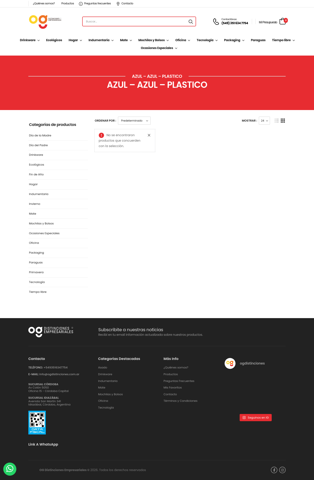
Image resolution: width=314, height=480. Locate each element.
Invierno (34, 204)
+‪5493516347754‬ (55, 367)
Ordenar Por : (105, 121)
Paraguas (258, 40)
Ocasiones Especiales (157, 48)
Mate (124, 40)
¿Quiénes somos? (44, 3)
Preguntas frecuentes (95, 3)
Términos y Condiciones (180, 401)
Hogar (73, 40)
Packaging (232, 40)
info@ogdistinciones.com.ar (59, 374)
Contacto (124, 3)
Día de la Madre (40, 135)
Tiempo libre (281, 40)
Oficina (180, 40)
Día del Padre (38, 145)
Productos (67, 3)
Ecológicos (54, 40)
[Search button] (190, 22)
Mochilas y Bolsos (151, 40)
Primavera (36, 272)
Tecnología (205, 40)
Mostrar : (249, 121)
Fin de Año (36, 174)
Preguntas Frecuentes (179, 381)
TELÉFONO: (35, 367)
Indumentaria (99, 40)
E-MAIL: (33, 374)
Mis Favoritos (173, 387)
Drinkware (27, 40)
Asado (102, 367)
